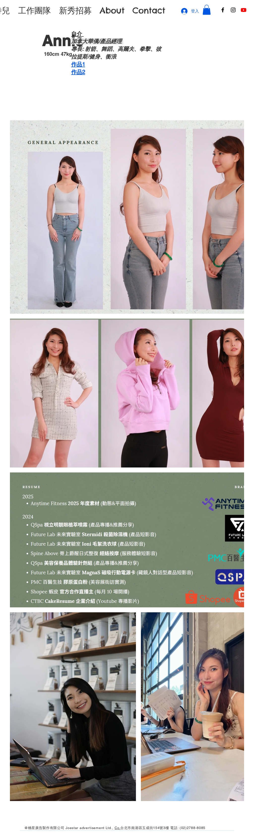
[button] (206, 10)
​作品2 (78, 72)
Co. (117, 828)
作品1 (78, 64)
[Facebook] (223, 10)
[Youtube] (243, 10)
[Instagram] (233, 10)
